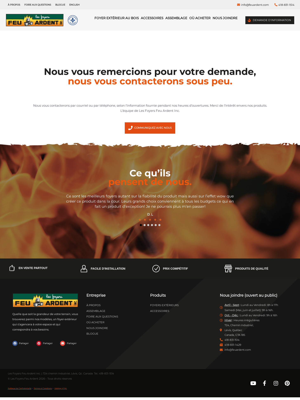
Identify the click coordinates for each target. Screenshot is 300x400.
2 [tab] (145, 226)
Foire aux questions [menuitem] (37, 4)
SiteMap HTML (82, 390)
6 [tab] (159, 226)
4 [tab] (152, 226)
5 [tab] (156, 226)
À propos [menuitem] (14, 4)
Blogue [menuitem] (60, 4)
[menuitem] (74, 4)
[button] (21, 344)
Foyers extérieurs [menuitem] (164, 306)
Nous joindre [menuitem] (225, 18)
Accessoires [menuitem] (152, 18)
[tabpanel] (150, 209)
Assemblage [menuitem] (176, 18)
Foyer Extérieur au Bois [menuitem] (116, 18)
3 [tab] (148, 226)
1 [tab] (141, 226)
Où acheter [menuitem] (200, 18)
